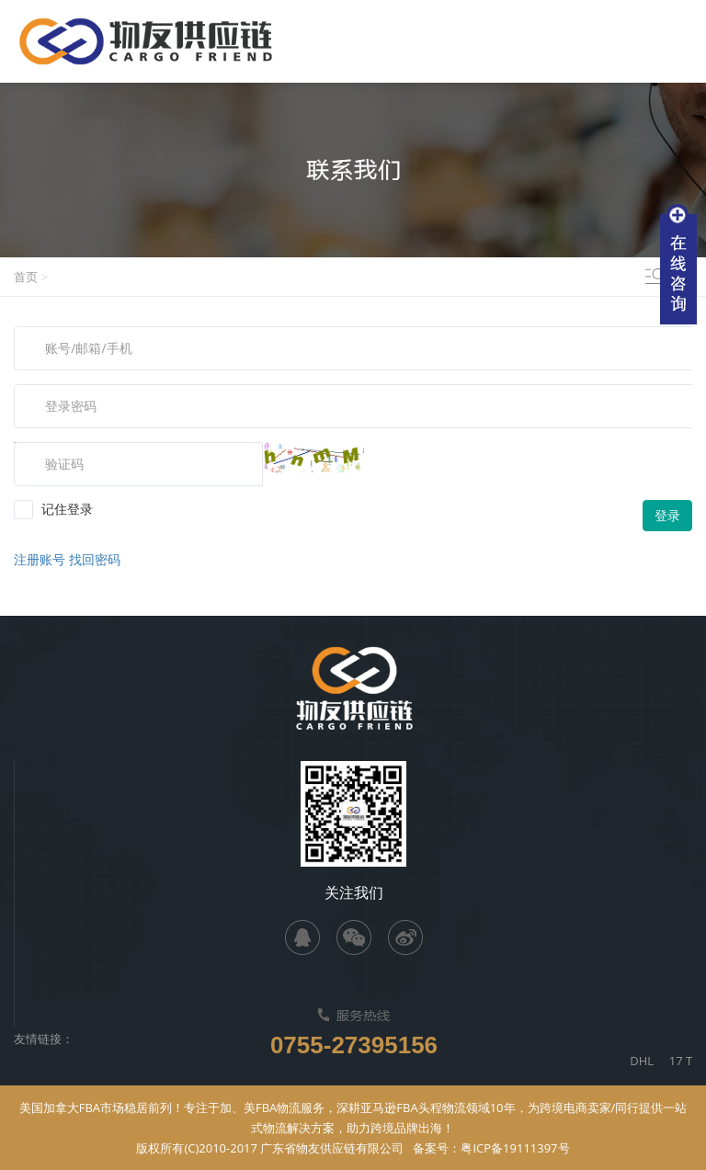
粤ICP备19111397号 (515, 1148)
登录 (667, 515)
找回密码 (94, 559)
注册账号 (41, 559)
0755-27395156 (354, 1045)
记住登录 (53, 509)
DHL (649, 1060)
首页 (26, 276)
